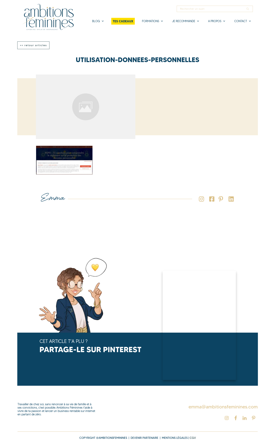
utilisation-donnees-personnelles (137, 60)
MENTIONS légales (175, 438)
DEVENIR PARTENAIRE (144, 438)
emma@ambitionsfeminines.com (223, 407)
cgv (193, 438)
